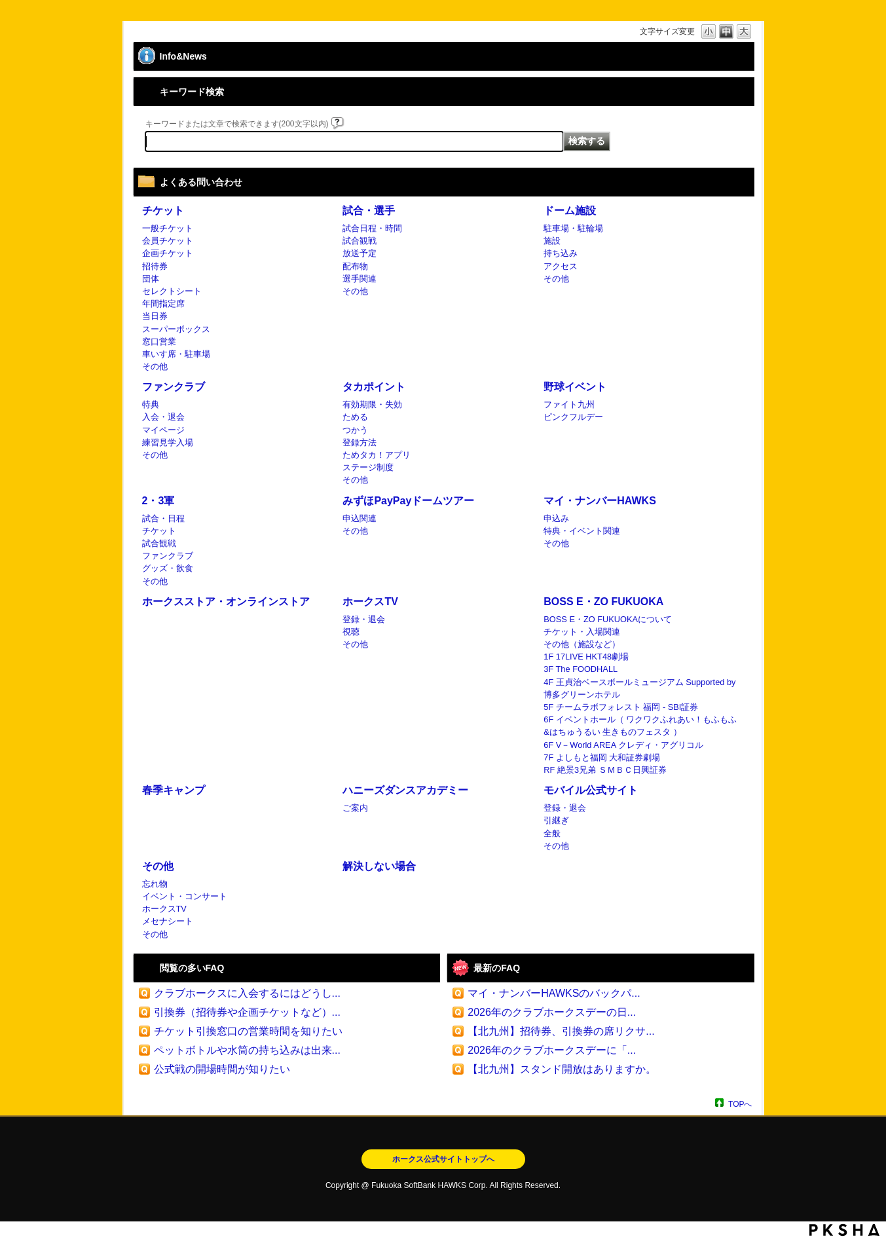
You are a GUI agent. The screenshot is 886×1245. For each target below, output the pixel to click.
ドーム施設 (570, 210)
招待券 (155, 266)
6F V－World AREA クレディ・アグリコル (623, 745)
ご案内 (355, 808)
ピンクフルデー (573, 417)
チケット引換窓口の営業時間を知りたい (248, 1031)
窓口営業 (159, 341)
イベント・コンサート (184, 896)
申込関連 (359, 518)
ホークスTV (369, 601)
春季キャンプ (173, 790)
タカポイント (373, 386)
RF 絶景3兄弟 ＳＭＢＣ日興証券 (605, 770)
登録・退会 (363, 619)
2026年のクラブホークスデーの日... (552, 1012)
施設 (552, 241)
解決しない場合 (379, 866)
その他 (155, 366)
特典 (150, 404)
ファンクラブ (173, 386)
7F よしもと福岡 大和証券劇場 (602, 757)
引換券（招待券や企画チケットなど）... (247, 1012)
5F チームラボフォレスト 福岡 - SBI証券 (621, 707)
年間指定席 (163, 303)
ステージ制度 (368, 467)
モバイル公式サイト (591, 790)
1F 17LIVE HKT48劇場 (586, 656)
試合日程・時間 (372, 228)
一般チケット (167, 228)
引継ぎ (556, 820)
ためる (355, 417)
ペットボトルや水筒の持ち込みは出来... (247, 1050)
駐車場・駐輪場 (573, 228)
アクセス (561, 266)
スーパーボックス (176, 329)
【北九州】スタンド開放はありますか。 (562, 1069)
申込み (556, 518)
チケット (163, 210)
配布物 (355, 266)
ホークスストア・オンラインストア (226, 601)
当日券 (155, 316)
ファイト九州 (569, 404)
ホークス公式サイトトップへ (443, 1159)
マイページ (163, 430)
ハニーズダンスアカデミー (405, 790)
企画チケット (167, 253)
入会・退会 (163, 417)
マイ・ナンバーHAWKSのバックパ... (554, 993)
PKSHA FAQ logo (844, 1229)
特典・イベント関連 (582, 531)
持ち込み (561, 253)
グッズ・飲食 (167, 568)
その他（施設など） (582, 644)
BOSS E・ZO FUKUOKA (603, 601)
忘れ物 (155, 884)
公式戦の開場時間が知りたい (222, 1069)
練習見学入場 (167, 442)
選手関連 (359, 279)
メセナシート (167, 921)
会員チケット (167, 241)
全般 (552, 833)
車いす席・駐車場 (176, 354)
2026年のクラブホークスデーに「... (552, 1050)
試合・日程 (163, 518)
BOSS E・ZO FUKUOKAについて (608, 619)
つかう (355, 430)
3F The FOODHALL (581, 669)
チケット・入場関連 (582, 632)
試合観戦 (359, 241)
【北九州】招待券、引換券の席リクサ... (561, 1031)
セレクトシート (172, 291)
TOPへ (740, 1104)
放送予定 (359, 253)
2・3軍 (158, 500)
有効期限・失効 (372, 404)
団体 (150, 279)
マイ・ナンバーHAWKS (600, 500)
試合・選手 (368, 210)
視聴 (351, 632)
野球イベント (575, 386)
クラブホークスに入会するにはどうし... (247, 993)
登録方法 (359, 442)
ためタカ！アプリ (376, 455)
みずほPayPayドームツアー (408, 500)
